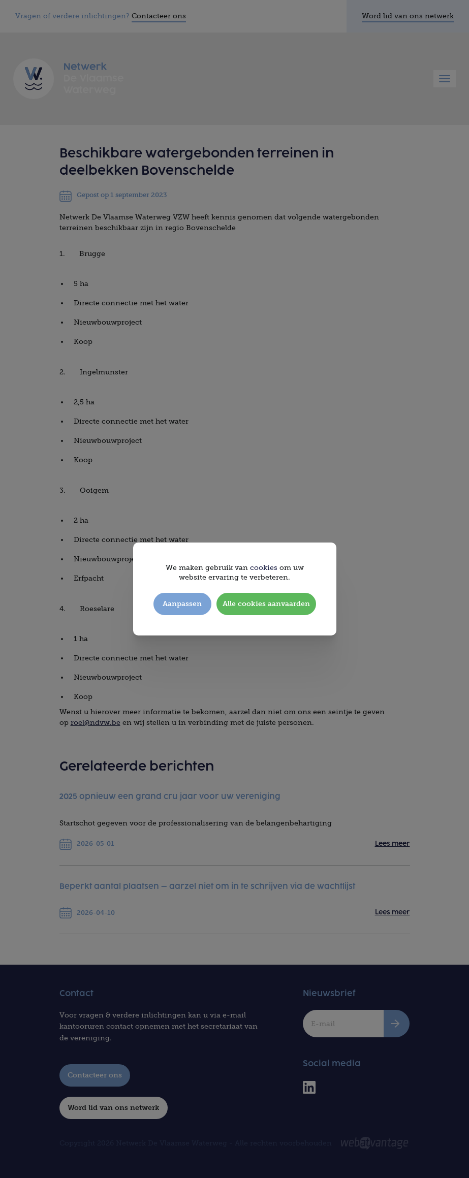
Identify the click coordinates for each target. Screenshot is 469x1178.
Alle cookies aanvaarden (266, 603)
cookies (263, 567)
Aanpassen (182, 603)
